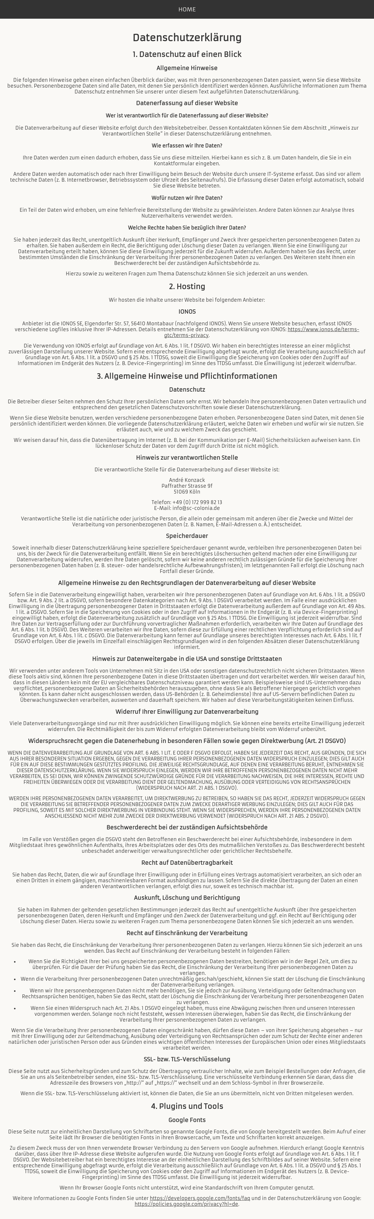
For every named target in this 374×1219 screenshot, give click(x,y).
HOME (186, 9)
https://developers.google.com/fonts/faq (200, 1198)
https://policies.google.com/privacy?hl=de (186, 1204)
